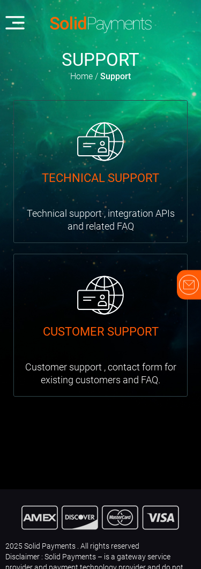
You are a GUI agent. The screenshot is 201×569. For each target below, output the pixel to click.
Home (81, 76)
